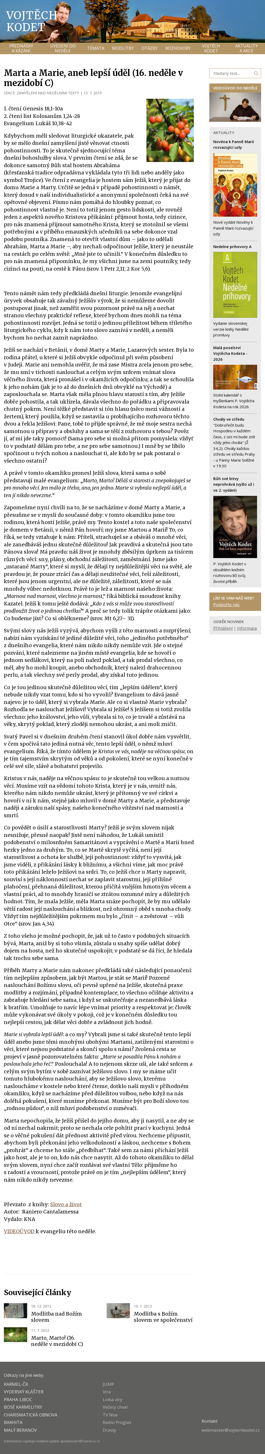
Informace (247, 628)
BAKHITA (13, 1422)
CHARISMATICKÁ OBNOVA (30, 1415)
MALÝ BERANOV (20, 1430)
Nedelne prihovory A (232, 246)
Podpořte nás (226, 605)
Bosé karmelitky (23, 1407)
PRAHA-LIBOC (18, 1399)
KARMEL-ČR (16, 1384)
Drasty (109, 1430)
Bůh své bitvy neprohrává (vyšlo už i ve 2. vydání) (233, 484)
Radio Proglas (117, 1422)
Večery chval (115, 1407)
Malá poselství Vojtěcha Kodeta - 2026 (230, 353)
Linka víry (112, 1399)
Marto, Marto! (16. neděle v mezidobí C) (57, 1341)
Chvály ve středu (228, 419)
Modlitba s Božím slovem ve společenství (163, 1317)
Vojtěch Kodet (32, 21)
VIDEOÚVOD (20, 1231)
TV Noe (110, 1415)
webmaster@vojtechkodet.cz (231, 1430)
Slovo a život (66, 1204)
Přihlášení (223, 628)
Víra (107, 1392)
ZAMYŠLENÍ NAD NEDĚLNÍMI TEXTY (48, 92)
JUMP (108, 1384)
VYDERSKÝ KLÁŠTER (23, 1392)
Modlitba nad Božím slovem (56, 1317)
